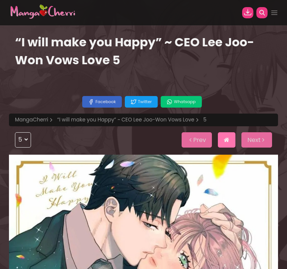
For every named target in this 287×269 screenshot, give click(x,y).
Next (256, 140)
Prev (197, 140)
